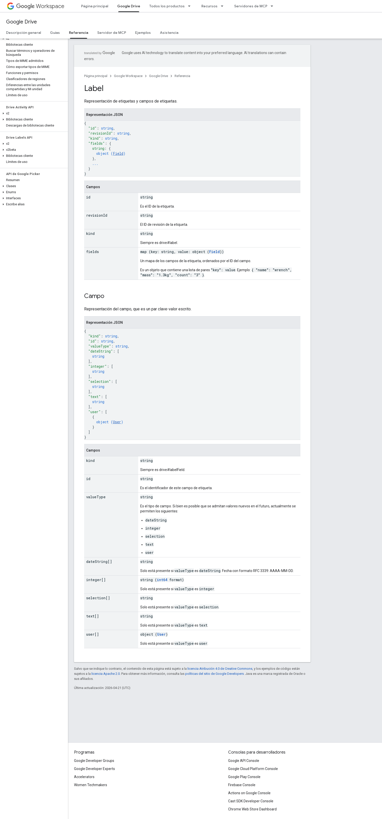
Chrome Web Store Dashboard (252, 809)
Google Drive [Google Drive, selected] (128, 6)
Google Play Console (244, 777)
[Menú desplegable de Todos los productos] (191, 6)
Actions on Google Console (249, 793)
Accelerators (84, 777)
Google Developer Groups (94, 761)
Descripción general (23, 32)
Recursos (209, 6)
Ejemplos (143, 32)
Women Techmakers (90, 785)
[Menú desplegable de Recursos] (224, 6)
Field (118, 153)
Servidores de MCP (250, 6)
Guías (55, 32)
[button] (33, 39)
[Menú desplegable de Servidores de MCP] (273, 6)
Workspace (40, 6)
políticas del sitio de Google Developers (214, 674)
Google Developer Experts (94, 769)
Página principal (94, 6)
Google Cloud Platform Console (253, 769)
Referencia (182, 76)
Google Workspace (128, 76)
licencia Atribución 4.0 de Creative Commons (219, 669)
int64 (162, 579)
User (117, 421)
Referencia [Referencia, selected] (78, 32)
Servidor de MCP (111, 32)
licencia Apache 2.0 (105, 674)
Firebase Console (241, 785)
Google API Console (243, 761)
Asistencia (169, 32)
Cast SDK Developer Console (250, 801)
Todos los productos (167, 6)
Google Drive (21, 22)
